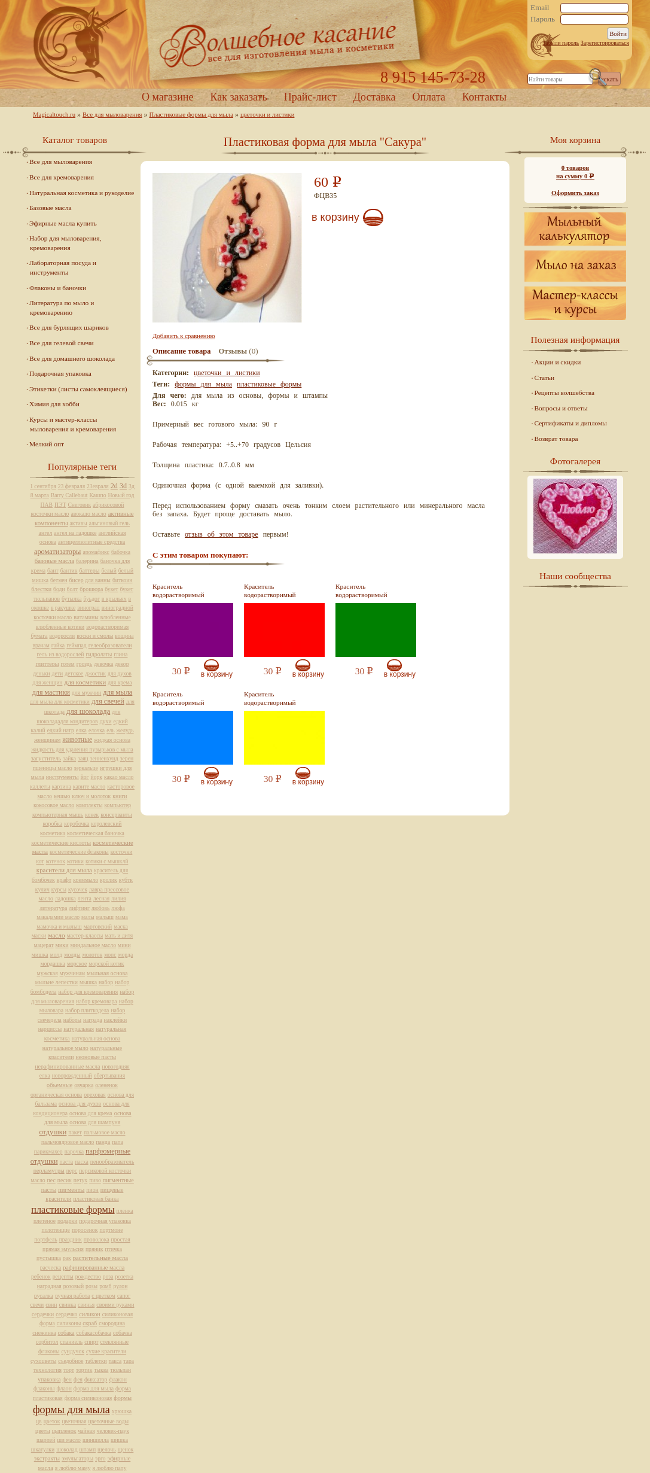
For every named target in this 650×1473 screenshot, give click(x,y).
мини (124, 945)
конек (92, 814)
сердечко (66, 1314)
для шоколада (88, 711)
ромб (105, 1286)
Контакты (484, 97)
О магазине (168, 97)
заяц (83, 758)
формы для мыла (203, 384)
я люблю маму (73, 1468)
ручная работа (72, 1295)
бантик (69, 570)
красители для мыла (64, 870)
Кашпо (98, 495)
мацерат (43, 945)
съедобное (70, 1361)
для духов (120, 673)
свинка (68, 1304)
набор (106, 982)
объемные (59, 1085)
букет (111, 589)
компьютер (117, 805)
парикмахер (48, 1151)
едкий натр (60, 730)
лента (84, 898)
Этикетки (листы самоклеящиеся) (78, 388)
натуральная (78, 1028)
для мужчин (86, 692)
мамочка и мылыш (59, 926)
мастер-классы (85, 935)
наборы (72, 1020)
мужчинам (73, 973)
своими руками (115, 1304)
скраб (90, 1323)
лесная (101, 898)
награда (92, 1020)
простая (120, 1239)
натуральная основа (96, 1038)
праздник (70, 1239)
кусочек (77, 889)
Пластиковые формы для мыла (191, 114)
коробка (53, 823)
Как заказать (238, 97)
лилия (118, 898)
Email (540, 8)
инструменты (62, 777)
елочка (97, 730)
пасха (82, 1161)
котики (75, 861)
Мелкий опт (46, 444)
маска (121, 926)
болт (72, 589)
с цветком (103, 1295)
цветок (52, 1421)
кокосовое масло (53, 805)
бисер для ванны (90, 580)
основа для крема (90, 1113)
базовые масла (54, 560)
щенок (126, 1449)
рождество (88, 1276)
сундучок (73, 1351)
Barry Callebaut (69, 495)
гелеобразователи (110, 645)
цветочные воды (109, 1421)
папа (117, 1142)
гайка (58, 645)
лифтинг (79, 908)
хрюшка (122, 1411)
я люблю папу (110, 1468)
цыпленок (64, 1431)
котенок (55, 861)
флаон (64, 1388)
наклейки (115, 1020)
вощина (124, 635)
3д (132, 486)
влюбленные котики (60, 626)
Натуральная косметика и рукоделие (81, 192)
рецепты (63, 1276)
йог (85, 777)
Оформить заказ (575, 192)
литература (53, 908)
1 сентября (43, 486)
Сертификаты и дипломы (571, 423)
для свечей (107, 701)
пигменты (71, 1189)
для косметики (85, 682)
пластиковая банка (95, 1198)
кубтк (126, 880)
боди (59, 589)
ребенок (41, 1276)
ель (110, 730)
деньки (41, 673)
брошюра (91, 589)
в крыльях (114, 598)
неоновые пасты (95, 1057)
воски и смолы (95, 635)
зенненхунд (104, 758)
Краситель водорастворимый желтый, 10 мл (270, 702)
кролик (108, 880)
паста (67, 1161)
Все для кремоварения (61, 177)
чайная (86, 1431)
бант (53, 570)
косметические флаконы (79, 851)
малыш (105, 917)
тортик (84, 1370)
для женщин (47, 682)
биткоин (122, 580)
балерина (87, 561)
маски (39, 935)
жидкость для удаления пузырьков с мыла (82, 749)
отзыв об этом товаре (221, 534)
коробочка (76, 823)
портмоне (111, 1230)
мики (62, 945)
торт (68, 1370)
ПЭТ (60, 504)
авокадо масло (88, 513)
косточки (122, 851)
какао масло (119, 777)
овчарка (83, 1085)
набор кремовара (96, 1001)
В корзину (335, 217)
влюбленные (115, 617)
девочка (103, 664)
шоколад (66, 1449)
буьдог (92, 598)
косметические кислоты (61, 842)
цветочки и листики (267, 114)
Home (325, 44)
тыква (101, 1370)
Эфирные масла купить (63, 223)
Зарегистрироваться (605, 42)
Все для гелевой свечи (61, 342)
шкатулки (42, 1449)
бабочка (120, 552)
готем (68, 664)
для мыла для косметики (60, 701)
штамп (88, 1449)
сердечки (43, 1314)
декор (122, 664)
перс (71, 1170)
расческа (50, 1267)
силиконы (69, 1323)
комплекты (89, 805)
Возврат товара (556, 438)
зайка (69, 758)
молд (56, 954)
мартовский (98, 926)
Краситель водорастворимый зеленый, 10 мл (361, 595)
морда (125, 954)
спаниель (71, 1341)
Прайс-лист (310, 97)
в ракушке (63, 607)
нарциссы (50, 1028)
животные (77, 740)
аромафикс (96, 552)
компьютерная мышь (57, 814)
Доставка (374, 97)
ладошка (65, 898)
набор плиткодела (87, 1010)
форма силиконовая (88, 1398)
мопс (110, 954)
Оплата (429, 97)
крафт (64, 880)
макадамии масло (58, 917)
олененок (106, 1085)
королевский (106, 823)
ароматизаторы (57, 551)
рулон (121, 1286)
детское (74, 673)
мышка (88, 982)
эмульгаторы (77, 1458)
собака (66, 1332)
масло (56, 935)
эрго (100, 1458)
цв (39, 1421)
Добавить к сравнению (183, 335)
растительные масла (100, 1257)
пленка (125, 1210)
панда (103, 1142)
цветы (42, 1431)
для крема (120, 682)
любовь (100, 908)
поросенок (85, 1230)
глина (120, 654)
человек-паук (113, 1431)
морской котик (106, 963)
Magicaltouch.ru (54, 114)
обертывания (109, 1075)
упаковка (49, 1379)
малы (87, 917)
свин (51, 1304)
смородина (112, 1323)
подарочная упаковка (105, 1221)
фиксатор (95, 1379)
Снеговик (79, 504)
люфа (117, 908)
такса (115, 1361)
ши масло (69, 1440)
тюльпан (120, 1370)
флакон (118, 1379)
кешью (62, 796)
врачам (40, 645)
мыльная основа (107, 973)
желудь (125, 730)
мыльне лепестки (56, 982)
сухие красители (106, 1351)
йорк (96, 777)
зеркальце (86, 768)
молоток (92, 954)
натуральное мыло (65, 1048)
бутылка (72, 598)
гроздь (84, 664)
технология (47, 1370)
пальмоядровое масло (67, 1142)
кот (40, 861)
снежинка (44, 1332)
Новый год (121, 495)
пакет (75, 1132)
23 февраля (71, 486)
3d (123, 486)
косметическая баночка (95, 833)
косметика (52, 833)
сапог (123, 1295)
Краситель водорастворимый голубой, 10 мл (178, 702)
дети (57, 673)
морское (77, 963)
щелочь (106, 1449)
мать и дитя (119, 935)
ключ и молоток (91, 796)
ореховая (95, 1094)
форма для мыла (94, 1388)
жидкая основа (112, 739)
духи (106, 721)
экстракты (47, 1458)
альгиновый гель (109, 523)
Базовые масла (50, 207)
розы (91, 1286)
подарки (67, 1221)
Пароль (542, 19)
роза (108, 1276)
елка (81, 730)
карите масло (89, 786)
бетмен (59, 580)
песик (64, 1180)
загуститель (46, 758)
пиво (95, 1180)
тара (128, 1361)
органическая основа (56, 1094)
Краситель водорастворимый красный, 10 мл (270, 595)
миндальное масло (94, 945)
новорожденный (72, 1075)
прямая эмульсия (63, 1249)
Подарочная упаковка (60, 373)
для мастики (51, 692)
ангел (46, 532)
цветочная (74, 1421)
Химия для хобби (54, 403)
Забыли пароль (560, 42)
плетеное (44, 1221)
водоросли (62, 635)
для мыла (117, 692)
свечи (37, 1304)
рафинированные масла (93, 1267)
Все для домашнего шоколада (72, 358)
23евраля (98, 486)
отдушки (52, 1132)
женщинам (47, 739)
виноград (88, 607)
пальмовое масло (105, 1132)
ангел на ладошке (75, 532)
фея (78, 1379)
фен (67, 1379)
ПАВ (47, 504)
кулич (42, 889)
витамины (86, 617)
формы (123, 1398)
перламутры (49, 1170)
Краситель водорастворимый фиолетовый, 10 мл (179, 595)
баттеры (89, 570)
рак (67, 1258)
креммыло (85, 880)
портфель (45, 1239)
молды (72, 954)
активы (78, 523)
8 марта (39, 495)
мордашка (53, 963)
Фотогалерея (575, 461)
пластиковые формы (269, 384)
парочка (74, 1151)
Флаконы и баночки (57, 287)
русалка (43, 1295)
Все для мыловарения (112, 114)
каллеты (40, 786)
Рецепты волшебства (564, 392)
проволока (96, 1239)
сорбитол (47, 1341)
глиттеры (47, 664)
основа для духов (80, 1103)
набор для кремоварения (88, 991)
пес (51, 1180)
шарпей (45, 1440)
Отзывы (233, 351)
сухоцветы (43, 1361)
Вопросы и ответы (561, 408)
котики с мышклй (107, 861)
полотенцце (56, 1230)
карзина (61, 786)
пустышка (48, 1258)
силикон (89, 1314)
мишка (40, 954)
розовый (73, 1286)
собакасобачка (94, 1332)
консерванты (116, 814)
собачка (122, 1332)
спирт (91, 1341)
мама (121, 917)
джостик (95, 673)
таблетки (95, 1361)
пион (92, 1189)
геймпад (76, 645)
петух (80, 1180)
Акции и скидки (558, 362)
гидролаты (99, 654)
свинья (86, 1304)
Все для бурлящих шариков (69, 327)
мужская (47, 973)
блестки (41, 589)
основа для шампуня (94, 1122)
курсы (58, 889)
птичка (113, 1249)
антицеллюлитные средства (91, 541)
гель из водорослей (60, 654)
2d (114, 486)
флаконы (44, 1388)
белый (108, 570)
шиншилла (96, 1440)
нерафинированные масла (67, 1066)
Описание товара (181, 351)
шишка (119, 1440)
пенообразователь (112, 1161)
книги (119, 796)
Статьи (545, 377)
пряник (94, 1249)
